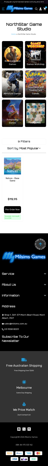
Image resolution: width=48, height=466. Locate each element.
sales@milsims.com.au (14, 323)
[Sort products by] (30, 148)
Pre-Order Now (12, 209)
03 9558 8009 (10, 329)
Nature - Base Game (12, 179)
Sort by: (13, 148)
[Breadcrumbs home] (13, 34)
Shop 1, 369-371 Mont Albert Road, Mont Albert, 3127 (23, 316)
